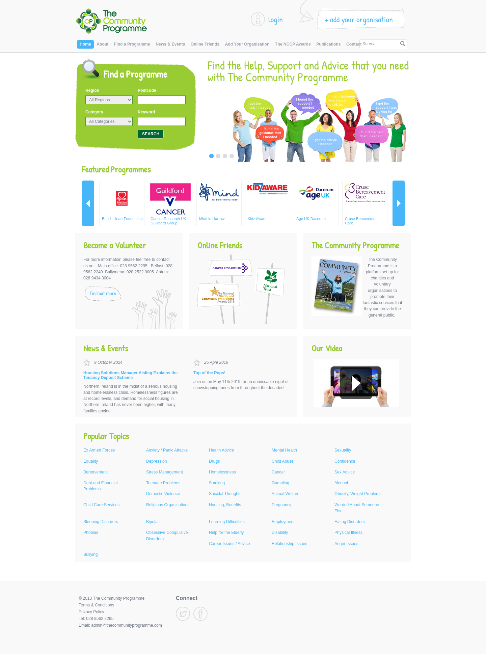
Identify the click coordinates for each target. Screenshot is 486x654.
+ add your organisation (358, 19)
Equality (90, 461)
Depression (156, 461)
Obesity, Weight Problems (357, 493)
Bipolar (152, 521)
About (102, 44)
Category (94, 112)
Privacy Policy (91, 611)
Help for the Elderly (226, 532)
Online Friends (205, 44)
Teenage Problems (163, 483)
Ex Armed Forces (99, 450)
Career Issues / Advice (229, 543)
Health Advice (221, 450)
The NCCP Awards (293, 44)
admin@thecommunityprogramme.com (126, 625)
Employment (283, 521)
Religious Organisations (167, 504)
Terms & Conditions (96, 605)
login (275, 19)
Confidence (344, 461)
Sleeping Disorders (100, 521)
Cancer (278, 472)
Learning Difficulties (227, 521)
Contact (353, 44)
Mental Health (284, 450)
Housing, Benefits (225, 504)
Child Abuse (283, 461)
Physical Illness (348, 532)
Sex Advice (344, 472)
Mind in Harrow (211, 219)
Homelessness (222, 472)
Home (85, 44)
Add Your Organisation (247, 44)
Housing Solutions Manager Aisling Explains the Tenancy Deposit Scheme (130, 375)
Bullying (90, 554)
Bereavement (95, 472)
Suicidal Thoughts (225, 493)
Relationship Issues (289, 543)
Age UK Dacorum (311, 219)
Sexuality (342, 450)
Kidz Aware (257, 219)
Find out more (103, 293)
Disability (280, 532)
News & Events (170, 44)
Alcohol (341, 483)
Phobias (90, 532)
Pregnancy (281, 504)
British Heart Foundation (122, 219)
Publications (328, 44)
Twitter (183, 614)
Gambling (280, 483)
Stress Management (164, 472)
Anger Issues (346, 543)
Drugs (214, 461)
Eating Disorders (349, 521)
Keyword (146, 112)
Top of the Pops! (209, 373)
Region (92, 90)
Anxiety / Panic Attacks (167, 450)
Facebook (200, 614)
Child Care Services (101, 504)
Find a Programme (132, 44)
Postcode (147, 90)
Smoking (217, 483)
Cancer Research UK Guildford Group (168, 221)
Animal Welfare (285, 493)
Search (369, 44)
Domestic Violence (163, 493)
